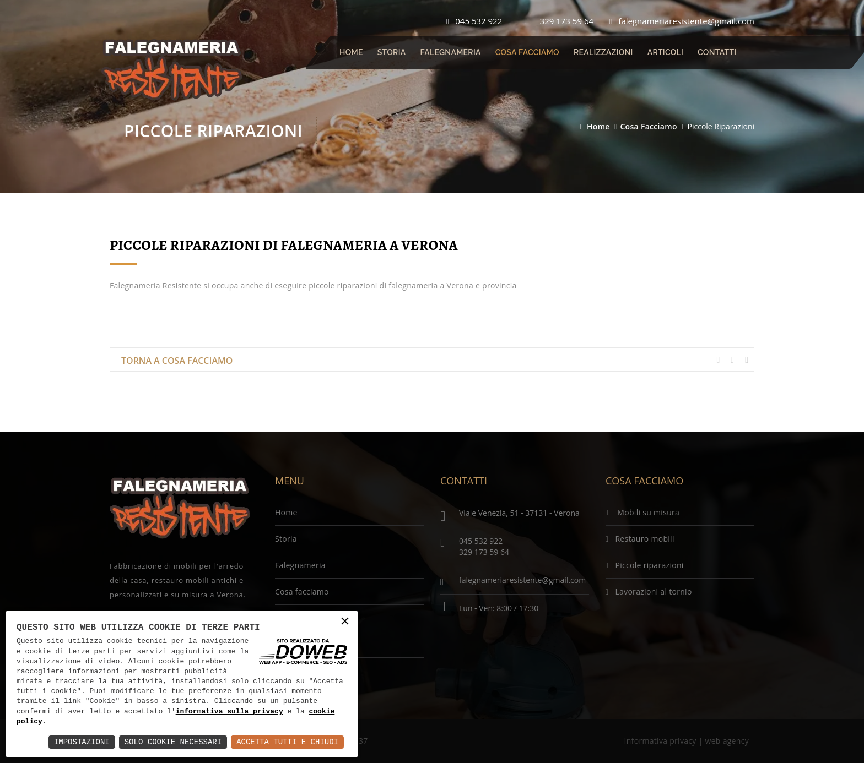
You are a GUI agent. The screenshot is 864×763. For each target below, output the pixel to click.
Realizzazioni (603, 52)
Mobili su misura (642, 512)
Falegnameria (450, 52)
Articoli (665, 52)
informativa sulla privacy (229, 712)
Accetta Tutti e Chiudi (287, 742)
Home (351, 52)
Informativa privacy (660, 740)
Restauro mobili (640, 538)
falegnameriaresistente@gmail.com (681, 20)
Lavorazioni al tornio (649, 591)
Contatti (717, 52)
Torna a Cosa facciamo (177, 361)
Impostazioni (82, 742)
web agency (727, 740)
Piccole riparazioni (645, 565)
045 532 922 (474, 20)
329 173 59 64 (562, 20)
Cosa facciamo (527, 52)
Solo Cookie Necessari (173, 742)
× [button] (345, 622)
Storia (391, 52)
